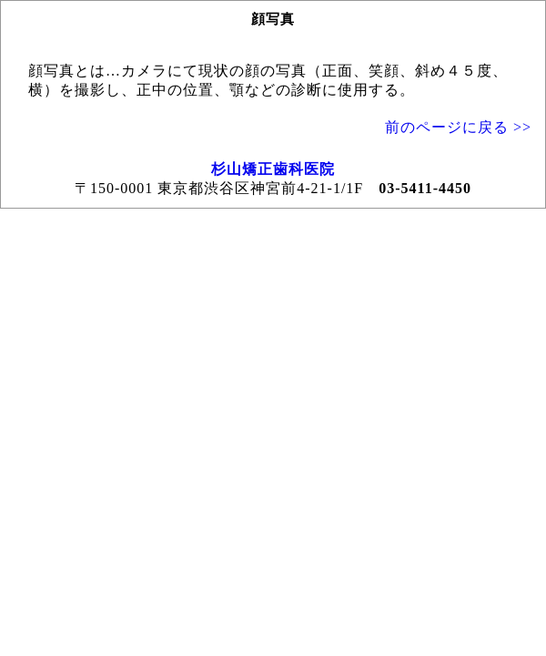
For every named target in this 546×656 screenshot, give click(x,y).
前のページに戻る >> (458, 127)
